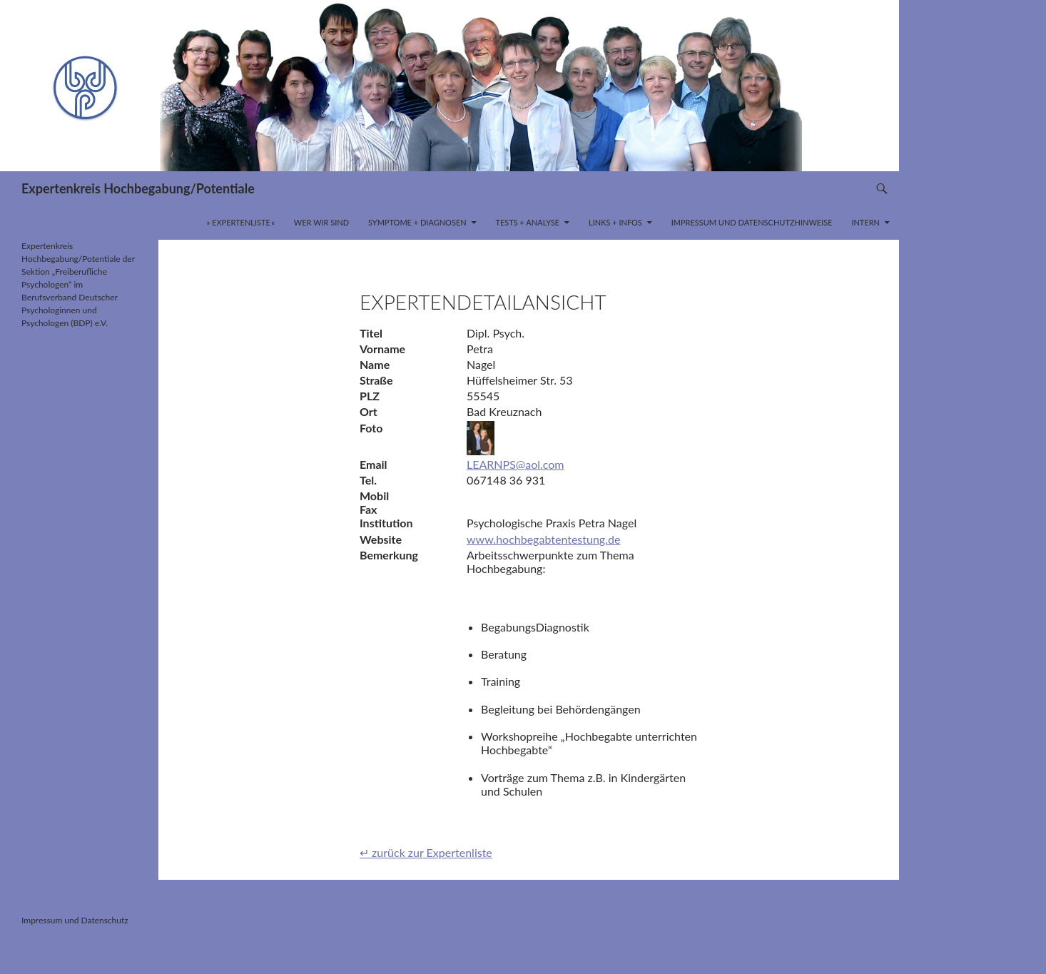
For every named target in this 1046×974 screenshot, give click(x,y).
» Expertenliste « (241, 222)
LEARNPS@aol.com (515, 464)
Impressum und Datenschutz (74, 920)
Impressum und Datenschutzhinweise (752, 222)
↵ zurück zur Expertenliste (426, 852)
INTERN (865, 222)
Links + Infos (615, 222)
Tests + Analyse (527, 222)
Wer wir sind (321, 222)
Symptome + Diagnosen (417, 222)
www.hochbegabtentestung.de (543, 539)
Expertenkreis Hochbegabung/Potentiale (138, 188)
